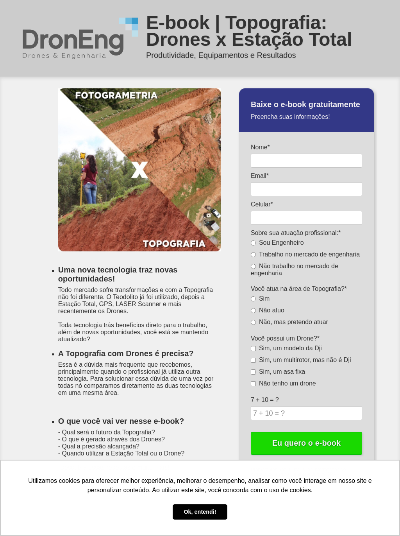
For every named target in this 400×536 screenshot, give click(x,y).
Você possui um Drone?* (285, 338)
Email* (260, 175)
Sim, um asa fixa (278, 371)
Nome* (260, 147)
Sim (260, 298)
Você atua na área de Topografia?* (299, 288)
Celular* (262, 204)
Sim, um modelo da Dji (286, 348)
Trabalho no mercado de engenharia (305, 254)
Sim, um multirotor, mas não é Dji (301, 360)
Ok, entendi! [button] (200, 512)
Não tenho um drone (283, 383)
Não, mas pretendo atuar (289, 322)
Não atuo (267, 310)
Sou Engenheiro (277, 242)
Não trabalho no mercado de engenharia (294, 269)
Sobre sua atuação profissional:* (296, 232)
